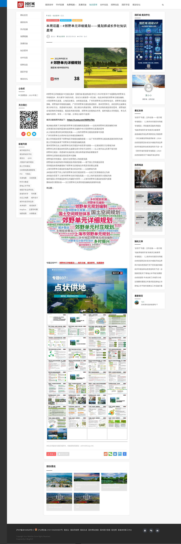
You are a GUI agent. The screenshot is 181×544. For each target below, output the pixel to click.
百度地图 (23, 178)
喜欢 (51, 454)
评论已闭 (63, 454)
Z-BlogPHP (29, 539)
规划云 (22, 158)
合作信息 (104, 4)
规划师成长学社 (26, 154)
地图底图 (23, 213)
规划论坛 (136, 4)
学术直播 (60, 4)
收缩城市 (32, 205)
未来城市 (23, 205)
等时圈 (33, 193)
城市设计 (34, 197)
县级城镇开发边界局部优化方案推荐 (148, 134)
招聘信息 (115, 4)
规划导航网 (74, 530)
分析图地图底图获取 (27, 170)
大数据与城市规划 (27, 162)
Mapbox (23, 209)
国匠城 (29, 4)
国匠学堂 (126, 4)
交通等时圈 (33, 209)
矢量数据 (32, 213)
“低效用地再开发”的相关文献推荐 (147, 130)
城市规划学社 (25, 150)
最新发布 (49, 4)
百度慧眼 (32, 178)
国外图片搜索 (105, 530)
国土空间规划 (25, 166)
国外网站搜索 (93, 530)
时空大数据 (24, 182)
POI (21, 174)
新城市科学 (24, 193)
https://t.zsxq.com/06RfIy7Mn (81, 120)
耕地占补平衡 (25, 186)
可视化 (28, 174)
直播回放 (82, 4)
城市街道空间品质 (27, 201)
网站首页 (24, 15)
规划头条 (83, 530)
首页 (49, 16)
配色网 (114, 530)
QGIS (30, 158)
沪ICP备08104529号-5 (25, 530)
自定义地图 (24, 197)
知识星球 (93, 4)
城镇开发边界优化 (27, 189)
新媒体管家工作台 (125, 530)
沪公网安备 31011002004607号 (49, 529)
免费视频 (71, 4)
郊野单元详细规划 (52, 20)
